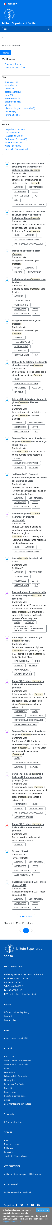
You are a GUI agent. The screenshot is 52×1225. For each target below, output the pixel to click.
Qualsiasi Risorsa (13, 64)
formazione (20, 711)
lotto (9, 95)
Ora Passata (12, 132)
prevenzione (34, 272)
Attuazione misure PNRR (16, 1038)
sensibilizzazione (23, 674)
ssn (16, 200)
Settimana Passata (16, 139)
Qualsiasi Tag (11, 82)
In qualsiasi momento (15, 129)
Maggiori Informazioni (11, 1222)
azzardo (11, 85)
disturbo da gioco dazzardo (20, 108)
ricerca (18, 272)
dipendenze (20, 388)
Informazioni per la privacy (16, 1012)
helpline (10, 111)
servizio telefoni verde (26, 383)
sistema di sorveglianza (27, 239)
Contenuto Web (15, 67)
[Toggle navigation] (5, 29)
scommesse (12, 98)
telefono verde (22, 300)
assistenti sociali (23, 817)
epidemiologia (21, 661)
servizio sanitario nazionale (29, 204)
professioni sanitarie (25, 724)
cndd (9, 88)
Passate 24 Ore (14, 136)
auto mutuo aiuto (23, 875)
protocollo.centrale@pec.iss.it (23, 994)
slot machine (13, 101)
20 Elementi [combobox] (27, 916)
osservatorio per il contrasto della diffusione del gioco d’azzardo (28, 629)
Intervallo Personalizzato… (18, 149)
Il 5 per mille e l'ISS (13, 1122)
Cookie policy (10, 1020)
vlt (8, 105)
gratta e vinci (13, 92)
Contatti (8, 1016)
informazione (13, 115)
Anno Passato (13, 146)
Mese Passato (13, 142)
